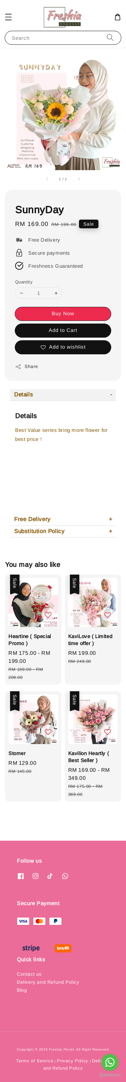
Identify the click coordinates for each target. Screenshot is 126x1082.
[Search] (110, 37)
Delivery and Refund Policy (48, 982)
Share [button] (26, 367)
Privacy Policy (72, 1060)
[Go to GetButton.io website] (110, 1075)
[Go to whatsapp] (109, 1062)
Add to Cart (63, 330)
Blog (22, 990)
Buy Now (63, 313)
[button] (8, 17)
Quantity (24, 281)
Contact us (29, 974)
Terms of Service (34, 1060)
